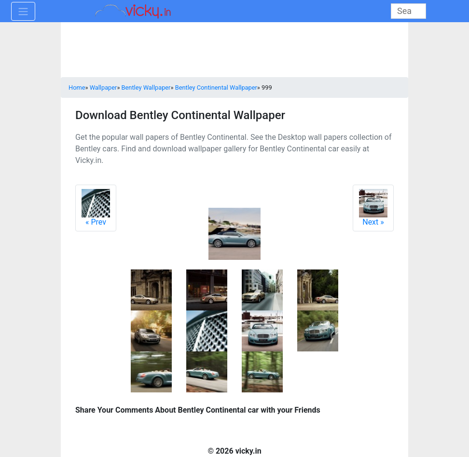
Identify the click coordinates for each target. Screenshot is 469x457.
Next (373, 208)
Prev (96, 208)
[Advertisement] (234, 50)
